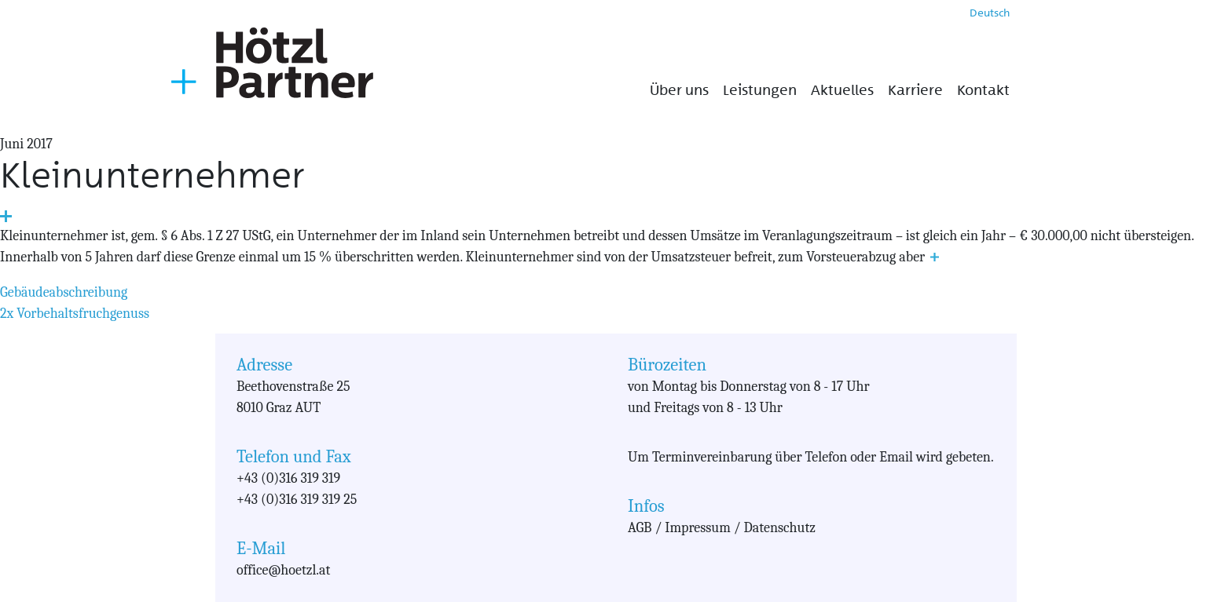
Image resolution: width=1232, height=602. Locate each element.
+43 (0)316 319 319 (288, 478)
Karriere (915, 90)
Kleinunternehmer (152, 175)
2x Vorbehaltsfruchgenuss (74, 313)
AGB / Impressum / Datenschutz (722, 528)
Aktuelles (842, 90)
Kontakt (983, 90)
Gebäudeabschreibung (63, 292)
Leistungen (760, 90)
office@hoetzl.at (283, 570)
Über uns (679, 90)
